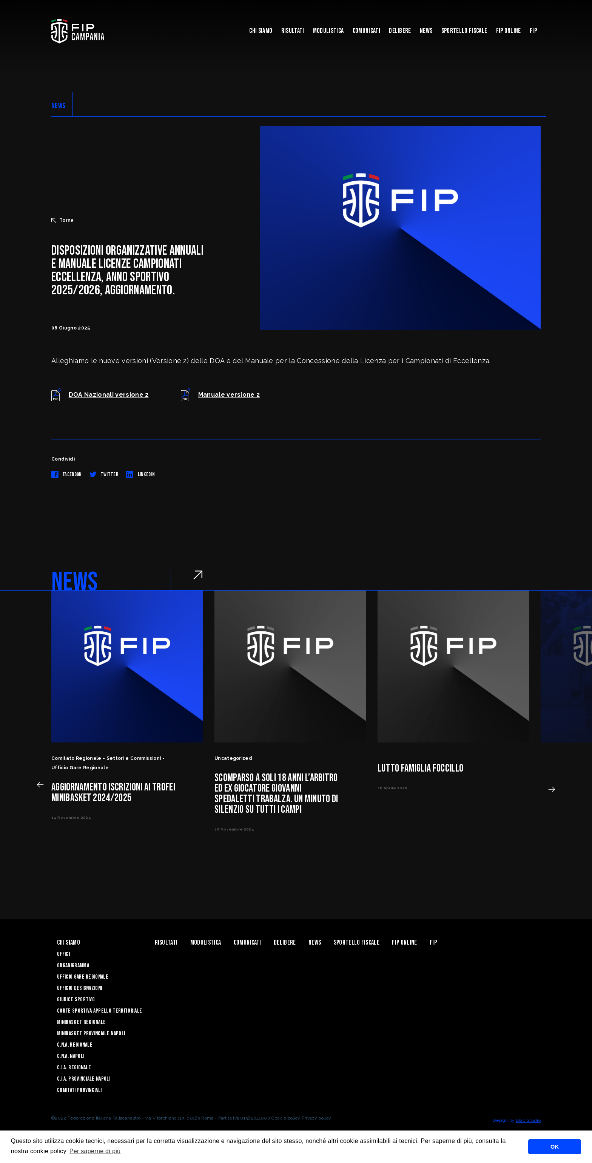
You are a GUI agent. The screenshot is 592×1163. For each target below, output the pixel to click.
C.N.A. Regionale (74, 1045)
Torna (62, 220)
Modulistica (328, 31)
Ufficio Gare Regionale (82, 977)
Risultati (292, 31)
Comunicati (366, 31)
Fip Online (508, 31)
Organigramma (73, 965)
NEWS (58, 105)
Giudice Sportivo (76, 999)
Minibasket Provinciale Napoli (91, 1033)
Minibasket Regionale (81, 1022)
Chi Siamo (260, 31)
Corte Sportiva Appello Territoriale (99, 1011)
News (426, 31)
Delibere (400, 31)
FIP (533, 31)
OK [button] (554, 1147)
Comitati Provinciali (79, 1090)
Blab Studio (528, 1120)
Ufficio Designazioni (79, 988)
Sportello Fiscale (464, 31)
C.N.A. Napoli (70, 1056)
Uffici (63, 954)
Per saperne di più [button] (95, 1151)
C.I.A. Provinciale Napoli (83, 1079)
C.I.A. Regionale (74, 1067)
